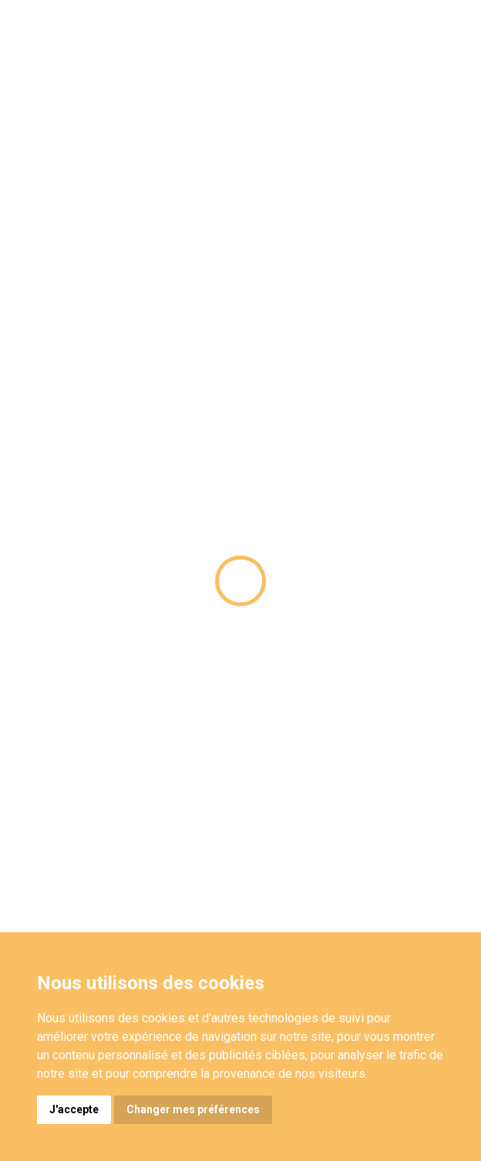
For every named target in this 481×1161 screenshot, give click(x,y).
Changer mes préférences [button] (193, 1109)
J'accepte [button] (74, 1109)
